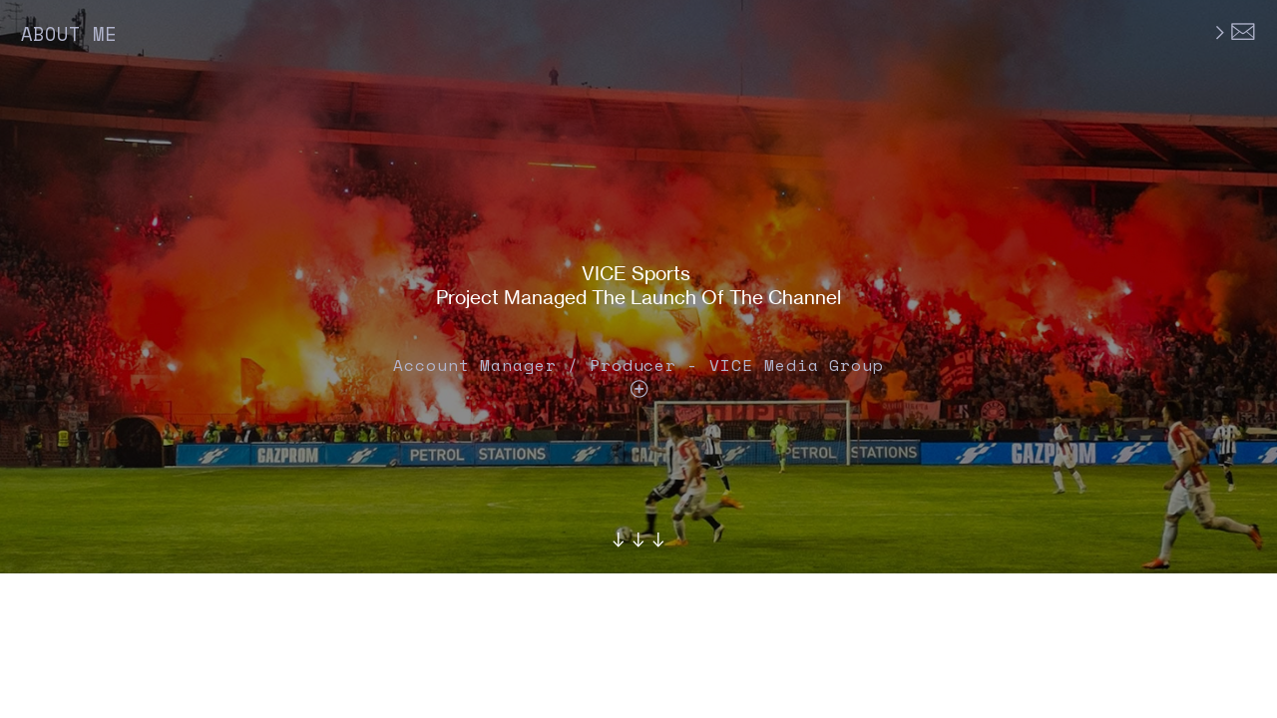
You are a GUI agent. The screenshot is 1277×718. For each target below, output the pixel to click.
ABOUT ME (69, 34)
